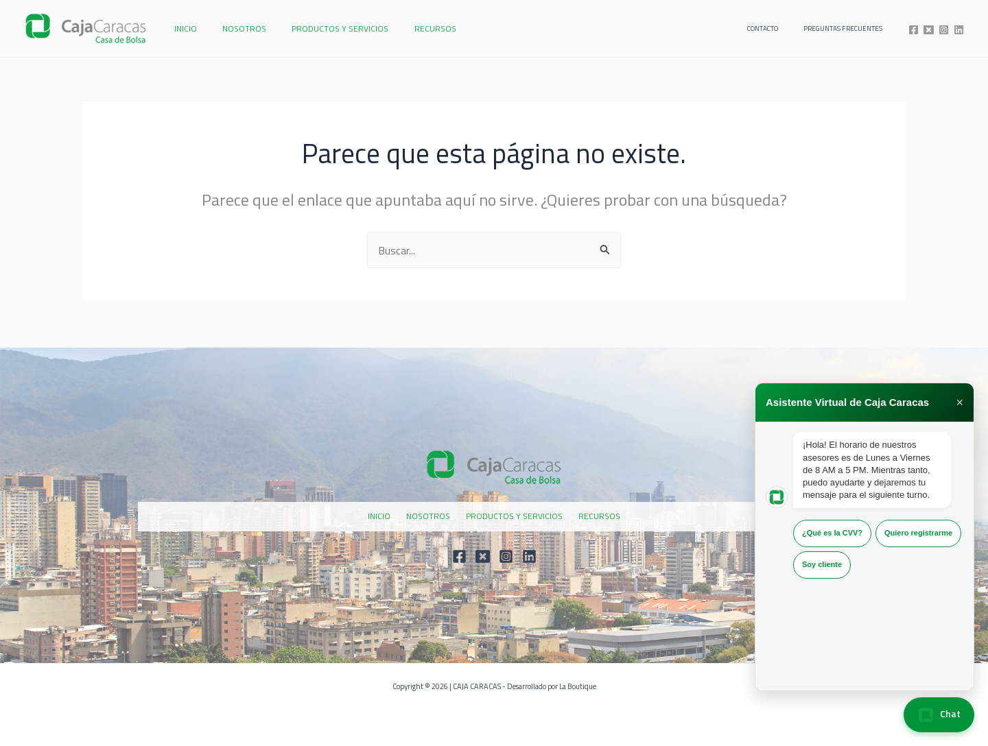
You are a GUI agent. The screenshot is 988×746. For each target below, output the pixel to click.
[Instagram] (944, 30)
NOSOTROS (230, 28)
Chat (939, 715)
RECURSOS (403, 28)
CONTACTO (779, 28)
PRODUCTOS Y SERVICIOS (317, 28)
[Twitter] (929, 30)
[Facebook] (913, 30)
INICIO (180, 28)
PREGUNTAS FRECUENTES (848, 28)
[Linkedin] (959, 30)
